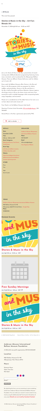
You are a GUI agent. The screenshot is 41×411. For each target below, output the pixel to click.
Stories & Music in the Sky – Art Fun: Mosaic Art (28, 335)
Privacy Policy (20, 405)
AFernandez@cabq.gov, (29, 108)
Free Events (16, 142)
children (5, 151)
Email (6, 380)
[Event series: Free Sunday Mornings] (22, 289)
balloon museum (14, 149)
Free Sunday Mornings (15, 287)
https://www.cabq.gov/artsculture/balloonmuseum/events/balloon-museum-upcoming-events (11, 157)
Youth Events (6, 144)
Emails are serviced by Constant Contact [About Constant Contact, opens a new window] (22, 397)
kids (11, 151)
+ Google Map (25, 207)
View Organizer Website (27, 144)
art (9, 149)
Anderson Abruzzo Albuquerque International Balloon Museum (18, 202)
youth (14, 151)
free (9, 151)
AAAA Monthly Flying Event (8, 335)
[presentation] (20, 233)
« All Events (5, 12)
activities (5, 149)
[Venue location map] (21, 186)
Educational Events (8, 142)
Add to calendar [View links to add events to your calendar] (12, 121)
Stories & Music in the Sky (17, 250)
